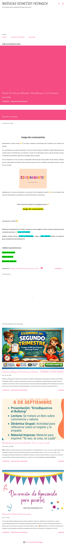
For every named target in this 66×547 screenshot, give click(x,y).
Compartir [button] (5, 101)
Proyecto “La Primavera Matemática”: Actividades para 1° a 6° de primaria (30, 93)
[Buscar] (59, 3)
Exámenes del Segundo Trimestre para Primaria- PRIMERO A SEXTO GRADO (33, 371)
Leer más (61, 390)
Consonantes (20, 268)
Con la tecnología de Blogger (33, 542)
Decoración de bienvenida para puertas (16, 514)
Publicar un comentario (19, 101)
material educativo (32, 268)
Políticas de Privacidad (17, 37)
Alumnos (12, 268)
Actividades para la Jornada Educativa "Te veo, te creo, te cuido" (26, 443)
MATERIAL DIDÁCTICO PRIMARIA (25, 3)
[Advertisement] (29, 21)
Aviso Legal (32, 37)
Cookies (4, 37)
